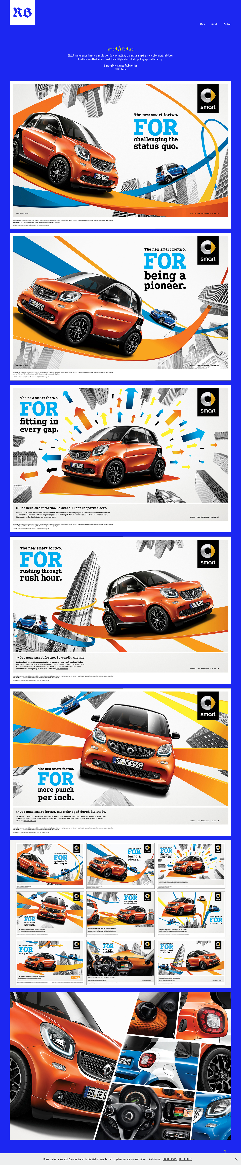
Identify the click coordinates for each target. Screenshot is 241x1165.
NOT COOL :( (185, 1159)
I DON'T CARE (170, 1159)
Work (202, 24)
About (214, 24)
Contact (227, 24)
